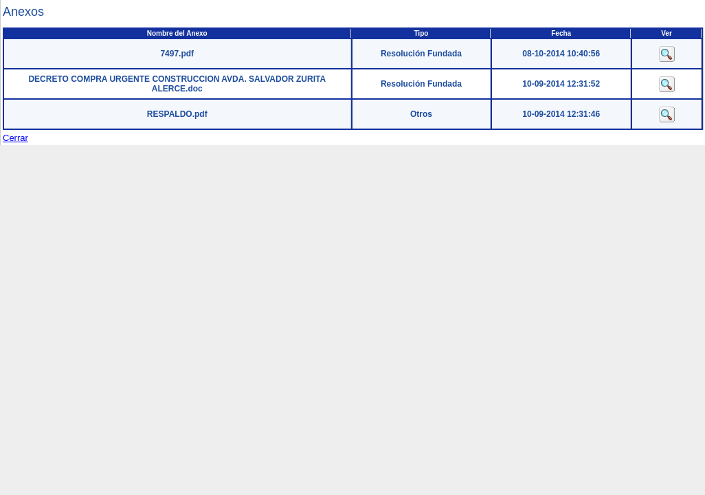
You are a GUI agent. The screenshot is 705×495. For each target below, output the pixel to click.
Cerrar (15, 138)
